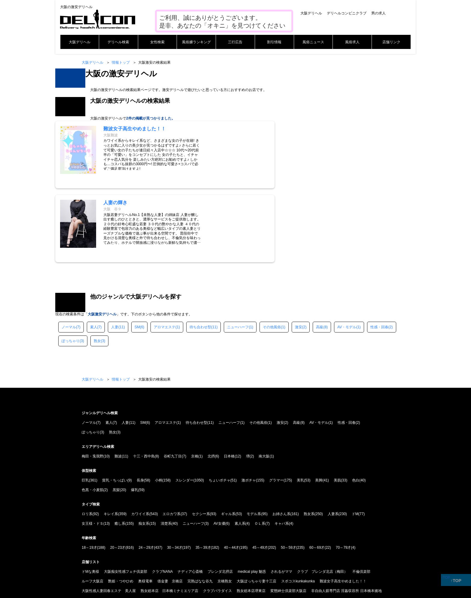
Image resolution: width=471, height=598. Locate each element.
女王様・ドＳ (92, 450)
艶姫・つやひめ (120, 507)
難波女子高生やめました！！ (343, 507)
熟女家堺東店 (267, 527)
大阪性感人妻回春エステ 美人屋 (109, 517)
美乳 (300, 407)
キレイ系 (111, 440)
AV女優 (219, 450)
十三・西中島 (144, 383)
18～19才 (89, 474)
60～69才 (317, 474)
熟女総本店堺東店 (251, 517)
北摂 (211, 383)
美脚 (318, 407)
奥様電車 (145, 507)
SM (137, 253)
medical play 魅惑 (252, 498)
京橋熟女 (224, 507)
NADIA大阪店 (168, 527)
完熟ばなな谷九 (200, 507)
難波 (118, 383)
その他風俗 (272, 253)
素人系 (240, 450)
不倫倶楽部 (361, 498)
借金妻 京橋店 (170, 507)
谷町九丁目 (173, 383)
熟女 (97, 267)
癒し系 (119, 450)
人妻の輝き (291, 527)
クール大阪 (374, 527)
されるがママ (281, 498)
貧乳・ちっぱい (114, 407)
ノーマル (69, 253)
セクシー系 (201, 440)
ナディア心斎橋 (190, 498)
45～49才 (260, 474)
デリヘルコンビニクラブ (346, 13)
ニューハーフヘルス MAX (230, 527)
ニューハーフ (238, 253)
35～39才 (203, 474)
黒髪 (116, 416)
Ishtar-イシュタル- (137, 527)
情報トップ (121, 62)
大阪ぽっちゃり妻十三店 (256, 507)
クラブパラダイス (217, 517)
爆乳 (134, 416)
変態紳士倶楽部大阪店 (288, 517)
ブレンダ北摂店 (220, 498)
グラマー (276, 407)
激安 (298, 253)
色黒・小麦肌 (92, 416)
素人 (93, 253)
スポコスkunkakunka (298, 507)
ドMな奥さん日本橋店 (99, 536)
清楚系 (166, 450)
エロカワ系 (172, 440)
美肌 (337, 407)
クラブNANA (162, 498)
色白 (355, 407)
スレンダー (184, 407)
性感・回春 (379, 253)
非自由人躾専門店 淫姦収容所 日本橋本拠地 (346, 517)
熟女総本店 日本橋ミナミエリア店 (169, 517)
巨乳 (85, 407)
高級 (319, 253)
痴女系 (143, 450)
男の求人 (378, 13)
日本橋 (229, 383)
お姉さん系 (281, 440)
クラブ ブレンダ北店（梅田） (322, 498)
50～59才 (288, 474)
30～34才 (174, 474)
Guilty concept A (346, 527)
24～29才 (146, 474)
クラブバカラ (316, 527)
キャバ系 (282, 450)
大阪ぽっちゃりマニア (100, 527)
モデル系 (254, 440)
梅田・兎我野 (92, 383)
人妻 (114, 253)
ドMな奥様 (90, 498)
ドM (355, 440)
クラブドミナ (194, 527)
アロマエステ (164, 253)
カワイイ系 (140, 440)
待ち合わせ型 (200, 253)
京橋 (194, 383)
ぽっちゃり (71, 267)
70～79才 (343, 474)
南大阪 (264, 383)
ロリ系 (87, 440)
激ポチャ (249, 407)
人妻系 (333, 440)
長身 (140, 407)
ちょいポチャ (219, 407)
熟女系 (309, 440)
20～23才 (118, 474)
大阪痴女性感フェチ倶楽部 (125, 498)
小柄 (158, 407)
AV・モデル (346, 253)
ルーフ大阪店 (92, 507)
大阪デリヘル (311, 13)
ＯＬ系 (259, 450)
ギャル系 (228, 440)
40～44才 (231, 474)
